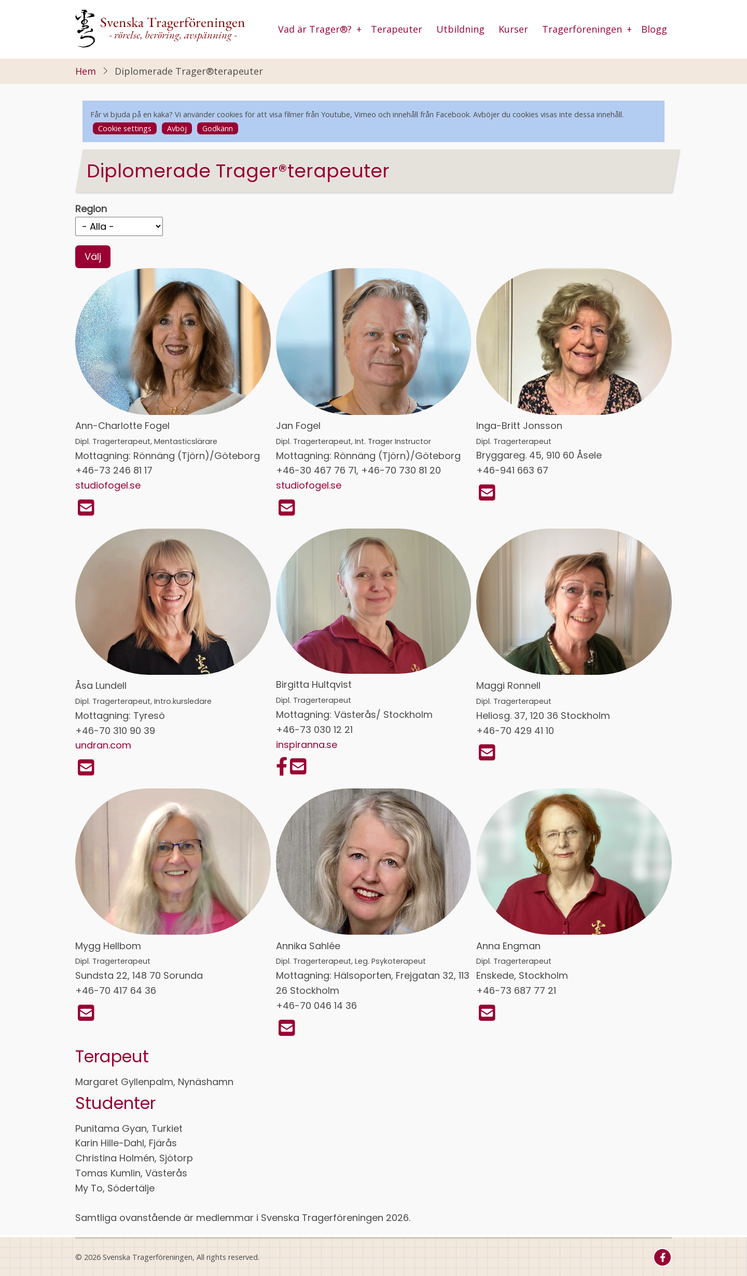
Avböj (177, 128)
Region (91, 208)
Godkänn (217, 128)
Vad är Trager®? (315, 29)
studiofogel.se (108, 485)
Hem (85, 71)
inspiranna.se (306, 744)
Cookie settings (124, 128)
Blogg (654, 29)
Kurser (513, 29)
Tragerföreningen (582, 29)
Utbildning (460, 29)
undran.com (103, 745)
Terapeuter (396, 29)
